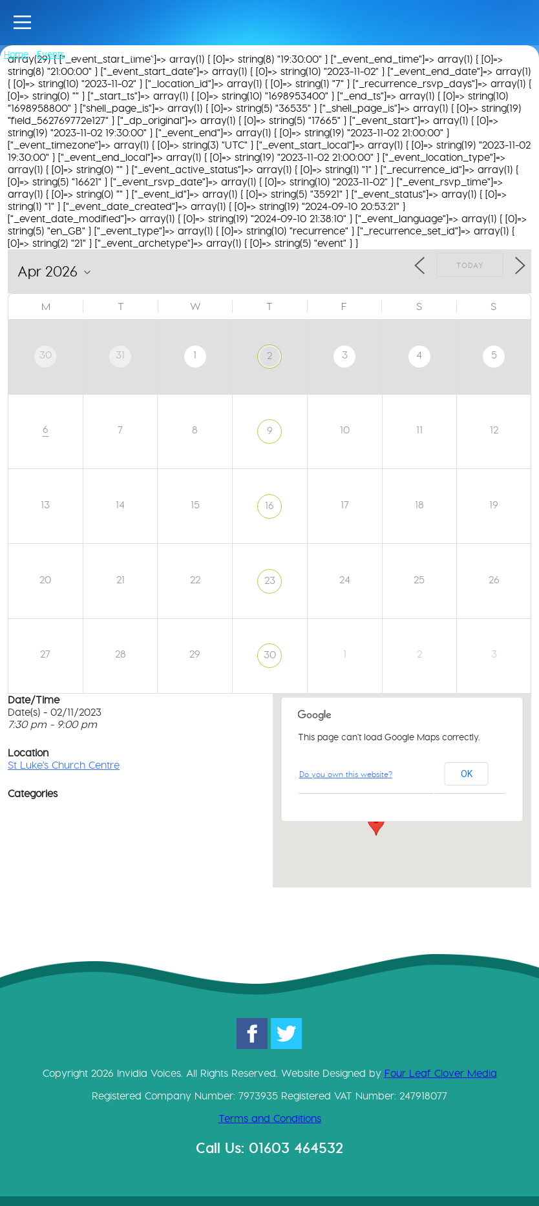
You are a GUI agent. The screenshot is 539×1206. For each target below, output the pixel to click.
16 (269, 505)
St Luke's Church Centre (64, 765)
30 (270, 655)
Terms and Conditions (269, 1118)
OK (466, 774)
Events (50, 54)
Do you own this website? (345, 774)
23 (269, 580)
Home (16, 54)
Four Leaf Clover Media (441, 1073)
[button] (376, 823)
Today (469, 265)
